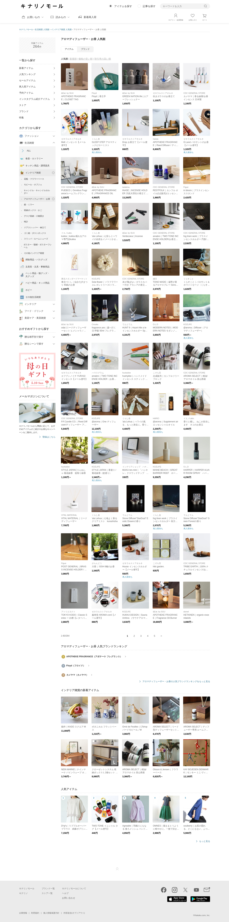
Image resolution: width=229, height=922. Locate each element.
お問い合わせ (68, 898)
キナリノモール (26, 29)
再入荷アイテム (27, 86)
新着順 (73, 58)
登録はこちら (48, 437)
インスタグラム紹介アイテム (34, 99)
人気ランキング (27, 74)
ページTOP (117, 869)
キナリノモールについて (74, 888)
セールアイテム (27, 80)
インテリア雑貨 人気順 (61, 29)
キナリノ (23, 893)
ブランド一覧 (48, 888)
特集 (21, 117)
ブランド (24, 111)
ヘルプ (65, 893)
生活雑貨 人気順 (42, 29)
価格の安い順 (85, 58)
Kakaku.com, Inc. (202, 915)
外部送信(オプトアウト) (74, 913)
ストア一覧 (47, 893)
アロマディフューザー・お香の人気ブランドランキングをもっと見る (176, 681)
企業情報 (23, 913)
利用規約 (35, 913)
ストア (22, 105)
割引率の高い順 (102, 58)
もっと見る (204, 841)
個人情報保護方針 (51, 913)
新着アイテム (26, 68)
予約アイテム (26, 92)
